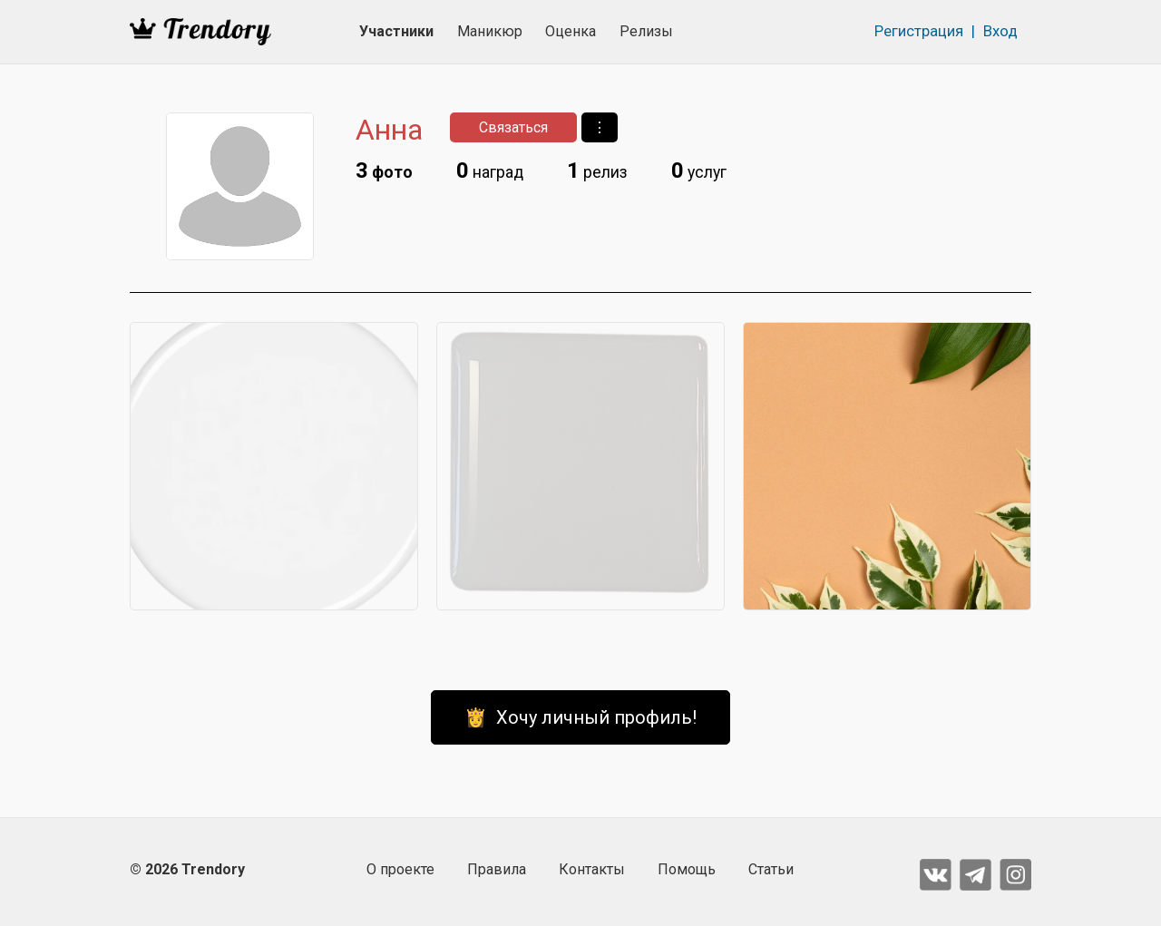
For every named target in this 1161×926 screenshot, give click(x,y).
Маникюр (489, 31)
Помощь (687, 869)
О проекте (400, 869)
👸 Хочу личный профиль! (580, 717)
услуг (699, 170)
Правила (496, 869)
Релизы (646, 31)
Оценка (570, 31)
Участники (396, 31)
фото (384, 170)
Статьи (771, 869)
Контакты (592, 869)
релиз (597, 170)
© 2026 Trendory (187, 869)
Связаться (513, 127)
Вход (1000, 31)
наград (489, 170)
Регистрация (918, 31)
